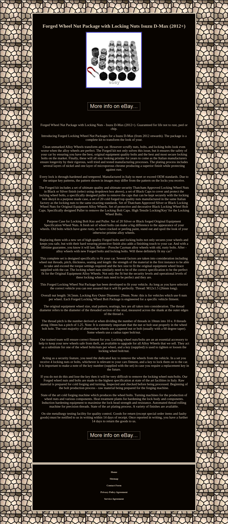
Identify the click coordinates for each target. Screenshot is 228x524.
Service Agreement (114, 498)
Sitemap (114, 478)
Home (114, 472)
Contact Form (114, 485)
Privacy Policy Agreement (114, 492)
